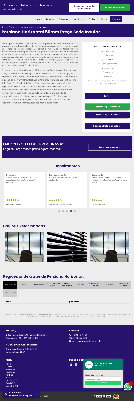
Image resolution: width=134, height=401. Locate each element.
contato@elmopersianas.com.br (85, 341)
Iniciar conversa (103, 382)
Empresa (50, 19)
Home (39, 19)
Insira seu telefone (94, 375)
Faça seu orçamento (115, 7)
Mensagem (107, 77)
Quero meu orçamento (110, 147)
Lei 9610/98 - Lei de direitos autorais (92, 316)
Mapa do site (12, 386)
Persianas (63, 19)
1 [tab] (59, 211)
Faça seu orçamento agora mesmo (84, 7)
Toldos (92, 19)
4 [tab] (71, 211)
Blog (103, 19)
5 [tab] (75, 211)
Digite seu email (107, 60)
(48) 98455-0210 (78, 338)
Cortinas (78, 19)
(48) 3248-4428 (78, 335)
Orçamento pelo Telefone (107, 115)
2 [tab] (63, 211)
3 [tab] (67, 211)
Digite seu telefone (107, 68)
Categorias (11, 380)
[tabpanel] (24, 190)
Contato (116, 19)
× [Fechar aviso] (37, 394)
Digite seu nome (107, 51)
